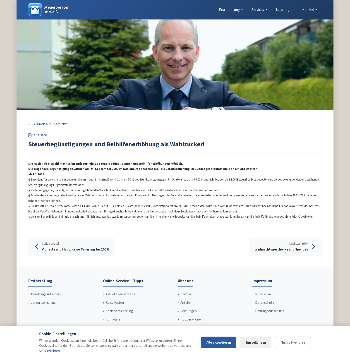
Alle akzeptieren (218, 342)
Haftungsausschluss (269, 311)
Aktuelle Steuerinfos (120, 294)
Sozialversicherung (119, 311)
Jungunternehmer (44, 302)
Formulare (113, 319)
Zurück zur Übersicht (47, 124)
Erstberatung (229, 9)
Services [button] (258, 9)
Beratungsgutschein (46, 294)
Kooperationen (191, 319)
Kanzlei (185, 294)
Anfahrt (186, 302)
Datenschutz (264, 302)
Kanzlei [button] (308, 9)
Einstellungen (255, 342)
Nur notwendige (293, 342)
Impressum (263, 294)
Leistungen (284, 9)
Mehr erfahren (49, 351)
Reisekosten (115, 302)
